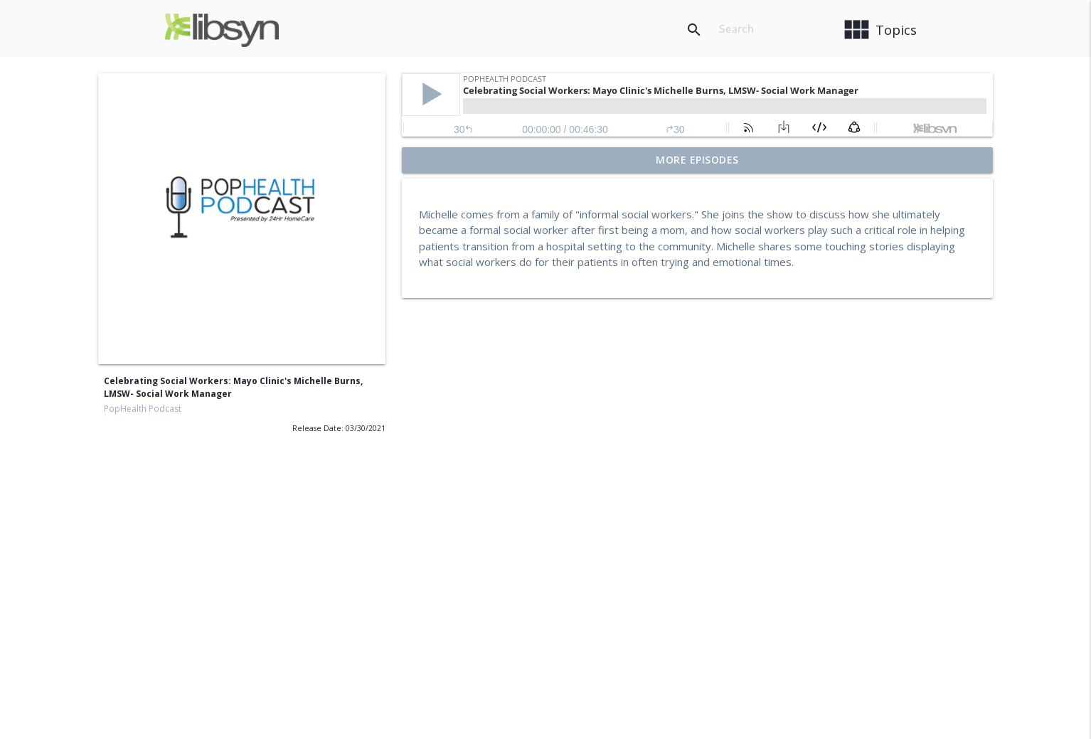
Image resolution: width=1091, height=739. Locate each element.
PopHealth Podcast (142, 409)
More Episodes (697, 159)
